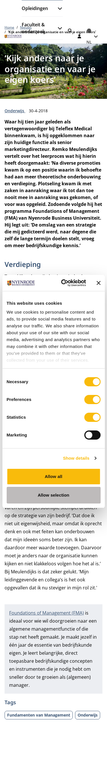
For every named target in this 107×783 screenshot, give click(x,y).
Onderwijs (15, 110)
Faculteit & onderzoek (33, 28)
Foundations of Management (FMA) (46, 613)
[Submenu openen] (58, 8)
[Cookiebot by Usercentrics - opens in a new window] (64, 283)
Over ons (32, 48)
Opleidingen (35, 8)
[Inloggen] (79, 36)
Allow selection (53, 495)
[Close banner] (98, 283)
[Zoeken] (69, 30)
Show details (76, 458)
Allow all (53, 476)
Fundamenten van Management (38, 715)
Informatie (33, 64)
